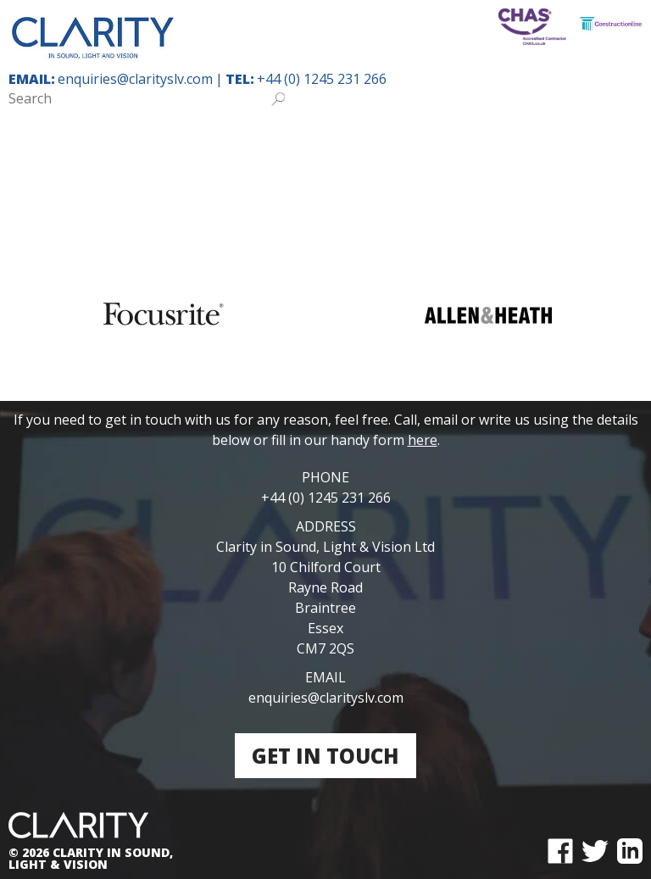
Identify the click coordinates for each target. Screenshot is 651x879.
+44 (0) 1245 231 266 (322, 79)
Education (127, 140)
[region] (325, 315)
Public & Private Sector (236, 188)
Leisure (102, 188)
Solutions (383, 188)
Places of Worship (375, 140)
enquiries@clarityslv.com (135, 79)
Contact (543, 188)
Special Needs (237, 140)
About (466, 188)
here (422, 440)
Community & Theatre (544, 140)
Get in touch (325, 756)
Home (46, 140)
